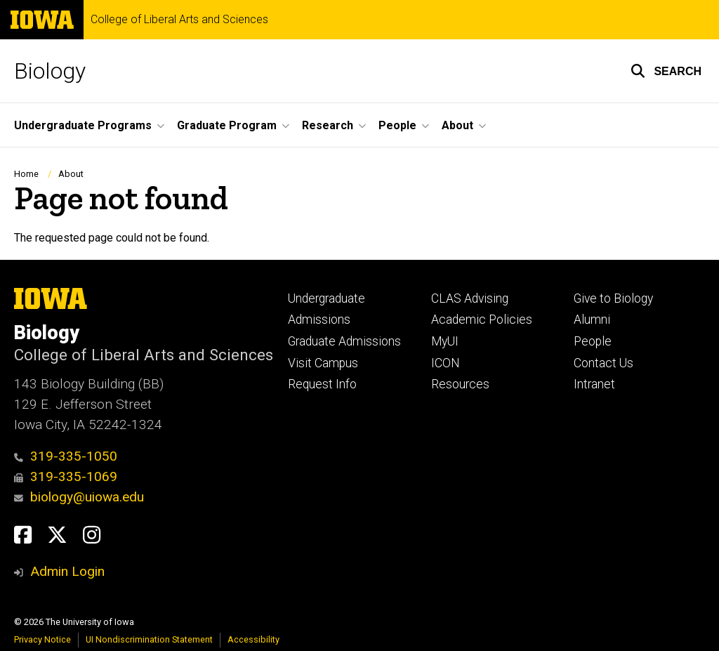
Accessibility (253, 639)
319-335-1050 (65, 456)
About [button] (457, 125)
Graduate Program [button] (227, 125)
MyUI (445, 341)
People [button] (397, 125)
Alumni (592, 320)
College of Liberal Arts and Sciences (179, 19)
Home (26, 174)
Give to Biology (613, 298)
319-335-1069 (65, 476)
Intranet (594, 384)
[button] (666, 71)
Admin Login (67, 571)
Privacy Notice (42, 639)
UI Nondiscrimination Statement (149, 639)
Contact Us (603, 363)
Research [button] (327, 125)
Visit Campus (323, 363)
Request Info (322, 384)
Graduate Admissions (344, 341)
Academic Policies (481, 320)
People (593, 341)
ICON (445, 363)
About (71, 174)
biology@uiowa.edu (79, 497)
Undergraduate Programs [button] (83, 125)
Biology (50, 71)
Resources (460, 384)
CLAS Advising (469, 298)
